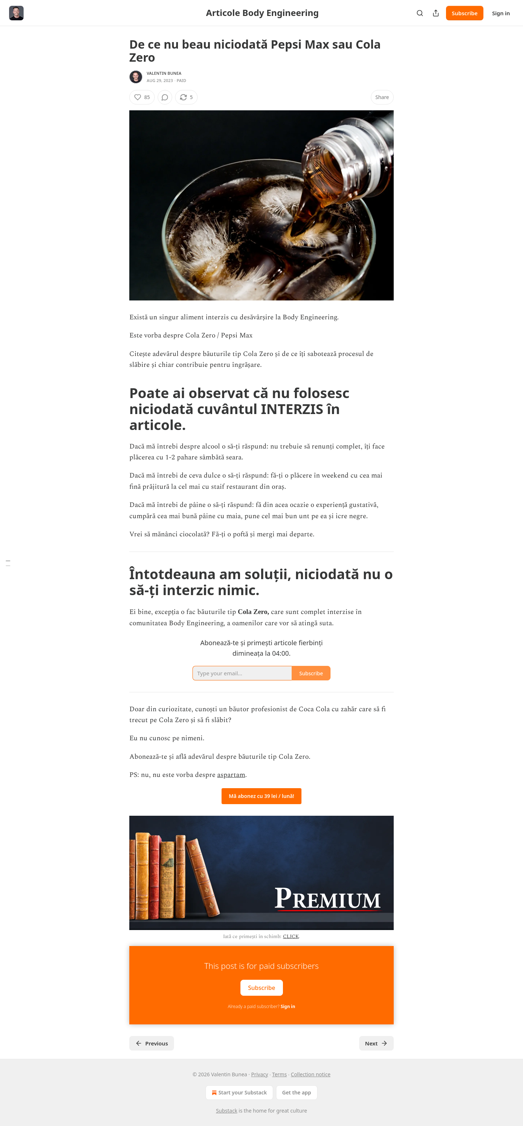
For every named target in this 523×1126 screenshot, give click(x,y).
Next (376, 1043)
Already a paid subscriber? (261, 1006)
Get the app (296, 1092)
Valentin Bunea (164, 73)
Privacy (259, 1074)
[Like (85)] (142, 97)
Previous (151, 1043)
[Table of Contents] (8, 563)
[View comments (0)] (165, 97)
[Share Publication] (436, 13)
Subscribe (465, 13)
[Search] (420, 13)
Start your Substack (238, 1093)
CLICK (291, 936)
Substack (227, 1110)
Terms (279, 1074)
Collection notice (311, 1074)
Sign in (501, 13)
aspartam (231, 775)
